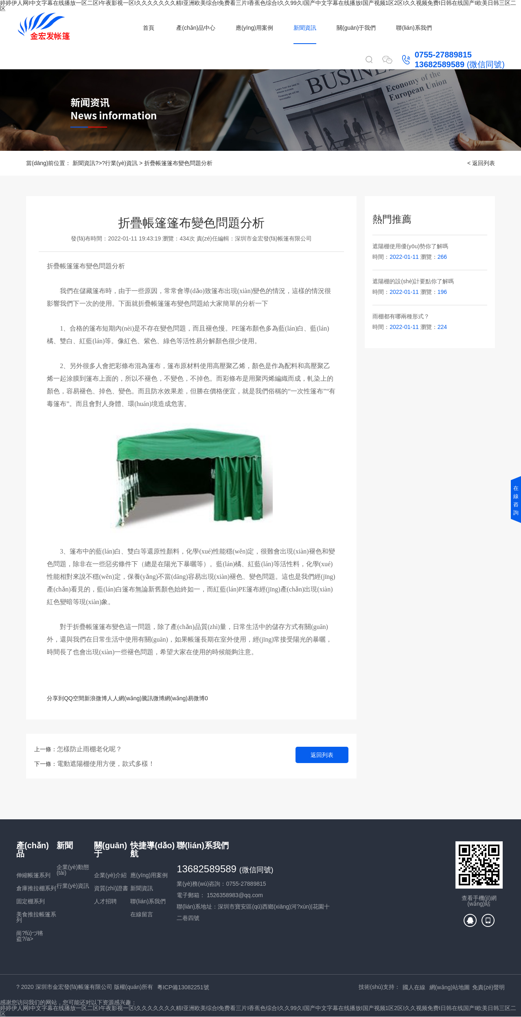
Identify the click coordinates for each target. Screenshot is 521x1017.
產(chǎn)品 (32, 849)
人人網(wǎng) (124, 698)
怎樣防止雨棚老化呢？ (89, 749)
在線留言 (141, 914)
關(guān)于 (110, 849)
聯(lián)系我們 (413, 27)
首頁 (148, 27)
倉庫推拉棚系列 (36, 888)
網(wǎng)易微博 (184, 698)
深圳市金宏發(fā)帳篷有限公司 (273, 238)
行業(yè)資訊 (121, 163)
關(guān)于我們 (356, 27)
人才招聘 (105, 901)
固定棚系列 (30, 901)
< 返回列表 (481, 163)
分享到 (55, 698)
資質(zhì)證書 (111, 888)
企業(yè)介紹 (110, 875)
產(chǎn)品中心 (195, 27)
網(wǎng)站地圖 (449, 987)
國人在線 (414, 987)
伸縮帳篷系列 (33, 875)
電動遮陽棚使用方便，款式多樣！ (106, 763)
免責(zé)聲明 (488, 987)
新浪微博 (95, 698)
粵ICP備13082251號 (183, 987)
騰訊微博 (153, 698)
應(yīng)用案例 (254, 27)
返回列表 (322, 755)
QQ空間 (74, 698)
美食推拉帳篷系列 (36, 917)
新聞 (65, 845)
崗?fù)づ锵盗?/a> (29, 936)
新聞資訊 (304, 27)
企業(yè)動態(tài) (73, 870)
